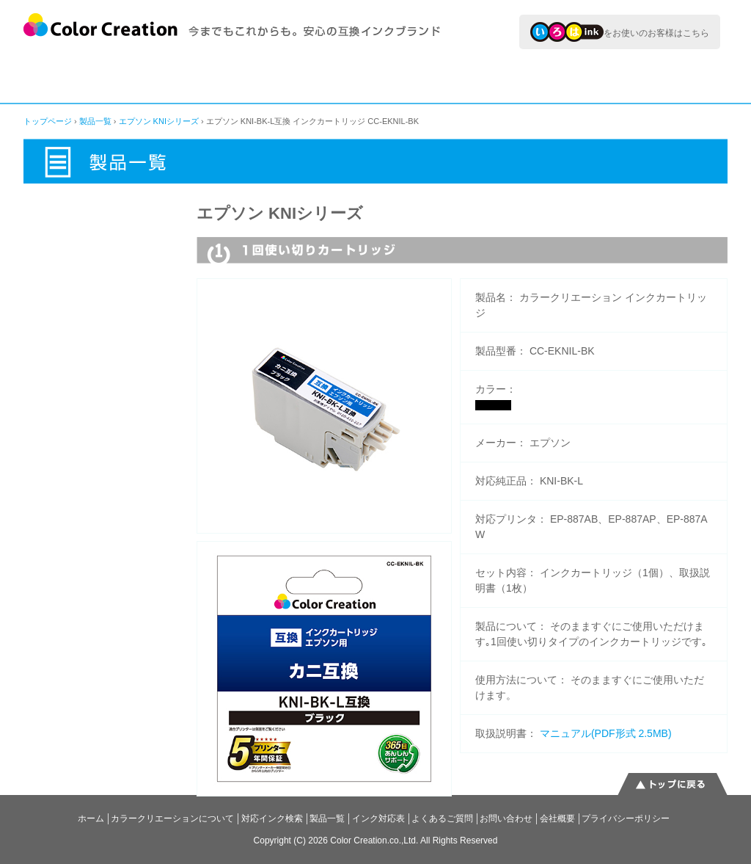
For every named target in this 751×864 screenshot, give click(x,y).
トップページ (47, 121)
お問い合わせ (506, 818)
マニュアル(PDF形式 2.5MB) (606, 733)
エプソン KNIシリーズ (159, 121)
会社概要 (557, 818)
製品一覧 (379, 76)
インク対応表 (512, 76)
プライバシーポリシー (626, 818)
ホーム (91, 818)
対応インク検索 (238, 76)
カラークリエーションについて (81, 76)
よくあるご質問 (665, 76)
